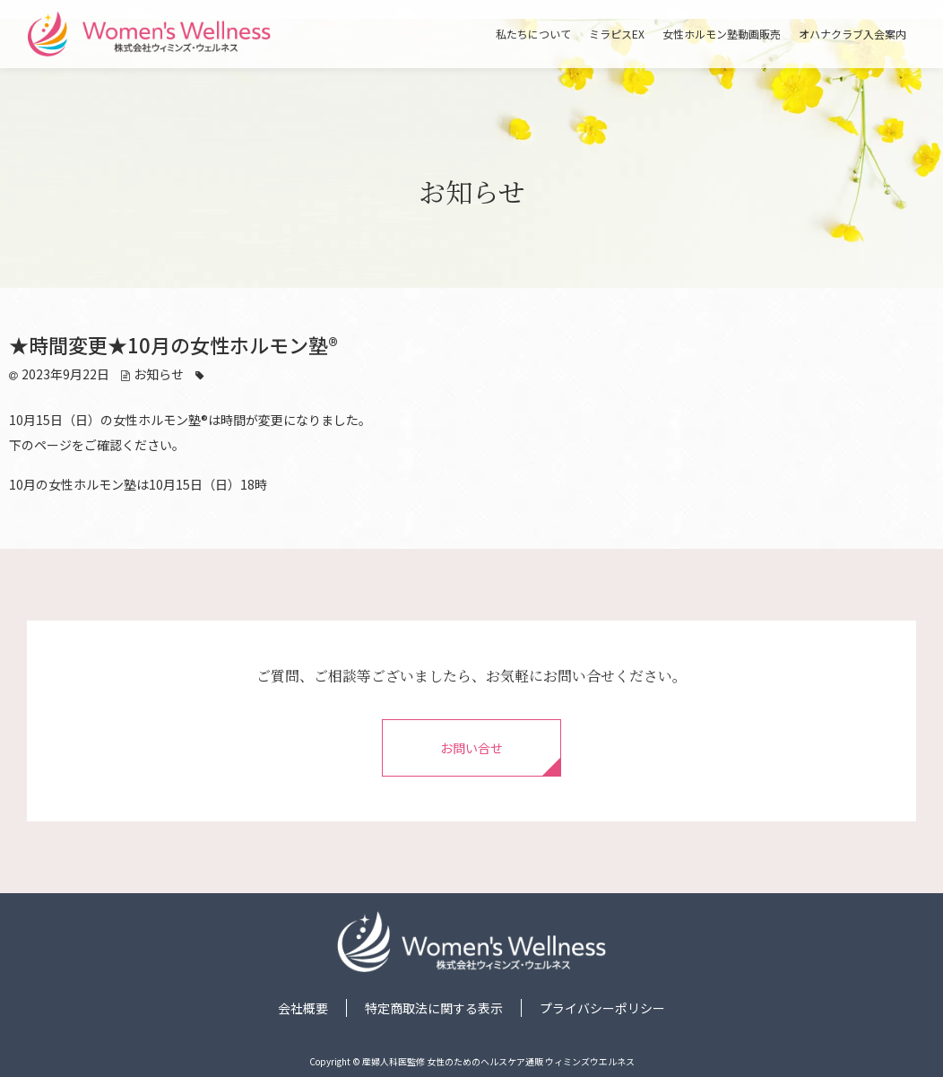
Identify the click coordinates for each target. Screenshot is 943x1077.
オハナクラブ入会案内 (852, 36)
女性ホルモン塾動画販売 (721, 36)
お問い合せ (471, 748)
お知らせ (159, 374)
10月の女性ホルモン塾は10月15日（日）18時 (138, 484)
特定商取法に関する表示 (434, 1008)
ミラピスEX (617, 36)
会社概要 (303, 1008)
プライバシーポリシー (602, 1008)
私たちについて (533, 36)
